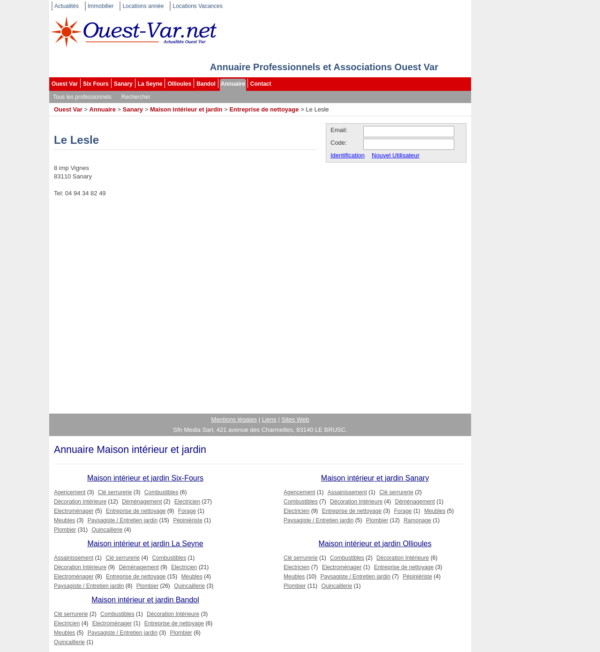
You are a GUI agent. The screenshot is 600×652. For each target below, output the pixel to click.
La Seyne (150, 84)
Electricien (187, 501)
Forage (187, 511)
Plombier (65, 529)
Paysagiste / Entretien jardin (123, 520)
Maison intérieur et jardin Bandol (145, 600)
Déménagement (142, 501)
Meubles (64, 520)
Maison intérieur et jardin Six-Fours (145, 478)
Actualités (66, 6)
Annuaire (233, 84)
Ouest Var (65, 84)
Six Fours (96, 84)
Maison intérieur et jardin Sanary (375, 478)
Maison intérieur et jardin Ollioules (375, 544)
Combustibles (161, 492)
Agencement (69, 492)
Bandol (206, 84)
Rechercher (135, 97)
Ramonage (417, 520)
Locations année (143, 6)
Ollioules (179, 84)
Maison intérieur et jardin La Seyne (145, 544)
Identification (347, 155)
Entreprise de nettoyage (264, 109)
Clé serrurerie (115, 492)
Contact (260, 84)
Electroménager (74, 511)
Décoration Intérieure (80, 501)
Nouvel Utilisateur (396, 155)
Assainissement (347, 492)
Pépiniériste (187, 520)
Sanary (123, 84)
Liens (269, 419)
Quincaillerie (106, 529)
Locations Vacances (197, 6)
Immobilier (100, 6)
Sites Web (295, 419)
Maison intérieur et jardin (186, 109)
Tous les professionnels (82, 97)
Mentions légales (234, 419)
